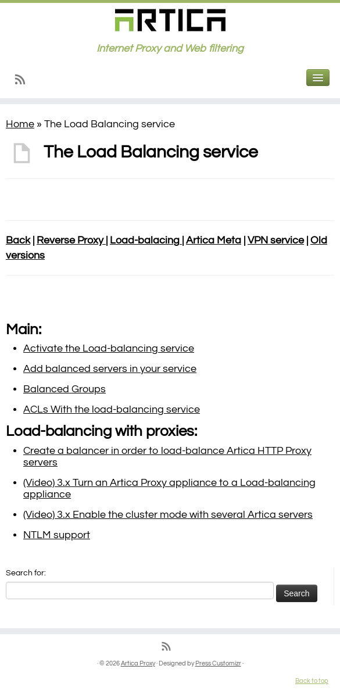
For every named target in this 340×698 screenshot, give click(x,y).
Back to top (311, 681)
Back (18, 240)
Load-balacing (146, 240)
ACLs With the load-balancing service (111, 409)
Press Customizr (218, 663)
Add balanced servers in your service (109, 368)
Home (20, 124)
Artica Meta (213, 240)
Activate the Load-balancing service (108, 348)
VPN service (276, 240)
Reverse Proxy (71, 240)
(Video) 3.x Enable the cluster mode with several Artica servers (168, 514)
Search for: (26, 573)
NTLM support (56, 534)
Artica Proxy (138, 663)
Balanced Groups (64, 389)
